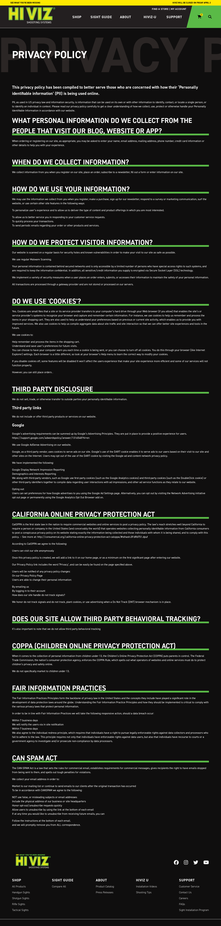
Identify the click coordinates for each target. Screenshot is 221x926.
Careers (183, 898)
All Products (19, 886)
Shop (76, 17)
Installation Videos (146, 886)
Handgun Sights (21, 892)
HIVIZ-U (150, 17)
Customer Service (189, 886)
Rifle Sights (18, 904)
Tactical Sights (20, 910)
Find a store (160, 9)
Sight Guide (101, 17)
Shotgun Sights (20, 898)
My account (178, 9)
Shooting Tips (143, 892)
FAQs (182, 904)
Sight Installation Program (194, 910)
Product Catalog (105, 886)
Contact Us (185, 892)
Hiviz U (142, 880)
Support (174, 17)
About (125, 17)
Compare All (59, 886)
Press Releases (104, 892)
